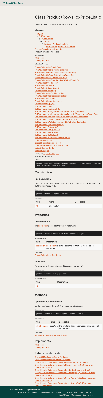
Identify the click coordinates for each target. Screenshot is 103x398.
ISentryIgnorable (42, 60)
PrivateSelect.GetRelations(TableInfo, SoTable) (55, 72)
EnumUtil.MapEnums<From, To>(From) (51, 357)
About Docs (64, 395)
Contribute (76, 395)
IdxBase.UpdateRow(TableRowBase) (51, 335)
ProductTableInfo (60, 44)
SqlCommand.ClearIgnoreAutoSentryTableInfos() (56, 119)
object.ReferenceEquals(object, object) (52, 145)
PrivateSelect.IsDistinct (45, 98)
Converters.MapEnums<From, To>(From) (52, 360)
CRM (53, 154)
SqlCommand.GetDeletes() (47, 132)
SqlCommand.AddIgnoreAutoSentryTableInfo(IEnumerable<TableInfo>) (66, 114)
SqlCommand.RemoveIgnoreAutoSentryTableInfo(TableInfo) (61, 117)
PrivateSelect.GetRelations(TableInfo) (51, 70)
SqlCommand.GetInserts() (46, 127)
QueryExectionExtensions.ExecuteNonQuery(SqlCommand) (61, 362)
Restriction (43, 226)
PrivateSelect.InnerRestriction (48, 255)
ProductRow (51, 46)
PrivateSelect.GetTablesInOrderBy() (51, 77)
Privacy (59, 392)
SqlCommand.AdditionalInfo (47, 109)
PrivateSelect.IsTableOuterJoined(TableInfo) (54, 75)
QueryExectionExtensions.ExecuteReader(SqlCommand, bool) (62, 370)
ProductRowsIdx (54, 49)
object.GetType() (42, 150)
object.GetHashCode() (45, 148)
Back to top (88, 395)
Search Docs (85, 392)
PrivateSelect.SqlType (44, 104)
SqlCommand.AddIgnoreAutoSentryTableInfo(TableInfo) (59, 111)
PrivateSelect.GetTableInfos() (48, 67)
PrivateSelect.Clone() (44, 85)
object (40, 33)
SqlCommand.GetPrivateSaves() (49, 124)
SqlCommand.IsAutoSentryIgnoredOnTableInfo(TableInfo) (60, 122)
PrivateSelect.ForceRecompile (48, 101)
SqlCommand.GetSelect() (46, 135)
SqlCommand (45, 36)
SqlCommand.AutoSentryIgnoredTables (52, 137)
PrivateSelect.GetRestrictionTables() (51, 96)
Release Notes (47, 392)
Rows (57, 154)
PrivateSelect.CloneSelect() (47, 88)
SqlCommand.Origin (44, 106)
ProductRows (41, 49)
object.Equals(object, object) (48, 143)
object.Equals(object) (44, 140)
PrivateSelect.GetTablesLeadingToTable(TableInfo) (57, 80)
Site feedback (71, 392)
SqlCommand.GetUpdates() (47, 130)
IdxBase (46, 41)
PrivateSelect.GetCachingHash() (49, 93)
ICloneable (39, 58)
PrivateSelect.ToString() (45, 91)
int (37, 206)
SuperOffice (47, 154)
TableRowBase (42, 326)
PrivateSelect (47, 39)
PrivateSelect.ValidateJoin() (47, 83)
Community (33, 392)
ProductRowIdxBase (66, 46)
